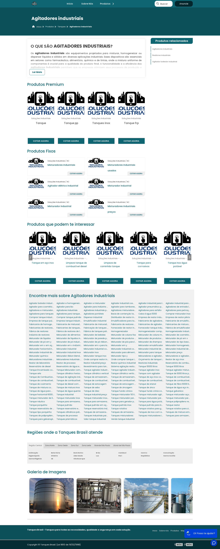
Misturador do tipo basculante (180, 341)
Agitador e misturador (94, 303)
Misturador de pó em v (177, 338)
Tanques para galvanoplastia (43, 419)
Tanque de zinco (146, 387)
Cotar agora (41, 141)
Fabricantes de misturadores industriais (185, 324)
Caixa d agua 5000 (147, 313)
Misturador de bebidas (95, 334)
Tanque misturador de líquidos (44, 398)
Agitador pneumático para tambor (155, 306)
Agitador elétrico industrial (63, 185)
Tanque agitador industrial (97, 370)
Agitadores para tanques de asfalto (74, 313)
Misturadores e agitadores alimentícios (157, 355)
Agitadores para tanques (41, 313)
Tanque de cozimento (40, 384)
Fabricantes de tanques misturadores (75, 327)
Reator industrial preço (95, 363)
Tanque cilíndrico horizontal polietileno (75, 373)
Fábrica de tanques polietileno (98, 331)
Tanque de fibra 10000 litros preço (182, 384)
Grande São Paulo (102, 445)
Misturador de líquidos (40, 338)
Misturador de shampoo (150, 341)
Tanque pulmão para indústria (153, 405)
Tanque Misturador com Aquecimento (75, 370)
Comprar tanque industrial (42, 317)
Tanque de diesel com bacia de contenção (78, 384)
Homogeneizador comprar (151, 331)
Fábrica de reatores (38, 331)
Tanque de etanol (147, 384)
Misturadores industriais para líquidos (47, 359)
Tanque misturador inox (68, 398)
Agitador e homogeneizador (70, 303)
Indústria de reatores (39, 334)
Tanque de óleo (91, 391)
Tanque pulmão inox (121, 405)
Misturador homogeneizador (179, 345)
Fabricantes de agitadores (151, 324)
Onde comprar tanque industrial (127, 359)
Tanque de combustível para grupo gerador (187, 380)
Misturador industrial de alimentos (155, 348)
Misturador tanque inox (95, 355)
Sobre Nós (87, 3)
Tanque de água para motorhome (46, 391)
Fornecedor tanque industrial (152, 327)
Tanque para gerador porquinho (127, 401)
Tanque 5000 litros (175, 366)
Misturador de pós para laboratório (128, 341)
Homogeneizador (119, 331)
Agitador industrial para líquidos (153, 303)
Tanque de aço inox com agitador (155, 377)
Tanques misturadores (122, 415)
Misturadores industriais (61, 165)
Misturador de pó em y (40, 341)
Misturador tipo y (119, 355)
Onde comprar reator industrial (99, 359)
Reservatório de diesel (40, 366)
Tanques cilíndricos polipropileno (73, 412)
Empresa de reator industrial (152, 317)
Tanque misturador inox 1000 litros (100, 398)
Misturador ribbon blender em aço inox (75, 355)
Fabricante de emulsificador (179, 320)
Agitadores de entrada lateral (180, 306)
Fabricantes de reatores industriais (46, 327)
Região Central (35, 445)
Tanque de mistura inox (68, 387)
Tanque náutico (37, 401)
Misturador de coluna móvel (152, 334)
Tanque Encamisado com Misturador (47, 370)
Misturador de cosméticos (178, 334)
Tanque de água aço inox (178, 387)
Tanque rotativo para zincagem (181, 408)
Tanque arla (35, 373)
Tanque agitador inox (148, 370)
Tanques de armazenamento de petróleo (131, 412)
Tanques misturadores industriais (154, 415)
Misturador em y (119, 345)
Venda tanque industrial (123, 419)
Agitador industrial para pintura (181, 303)
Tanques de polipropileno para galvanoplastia (51, 415)
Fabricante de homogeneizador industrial (49, 324)
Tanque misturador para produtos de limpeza (188, 398)
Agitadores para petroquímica (180, 310)
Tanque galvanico (174, 391)
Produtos (107, 3)
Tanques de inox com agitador (153, 412)
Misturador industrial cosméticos (127, 348)
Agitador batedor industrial (164, 61)
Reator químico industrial (123, 363)
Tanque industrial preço (95, 394)
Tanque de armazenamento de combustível (133, 377)
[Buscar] (157, 3)
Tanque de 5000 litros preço (179, 373)
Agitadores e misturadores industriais (47, 310)
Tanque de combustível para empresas (130, 380)
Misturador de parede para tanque (101, 338)
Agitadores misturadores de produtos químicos (134, 310)
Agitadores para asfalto (149, 310)
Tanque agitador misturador (179, 370)
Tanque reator (173, 405)
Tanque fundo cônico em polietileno (156, 391)
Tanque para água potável (151, 401)
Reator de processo (66, 363)
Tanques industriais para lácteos (100, 415)
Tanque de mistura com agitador (45, 387)
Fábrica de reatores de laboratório (73, 331)
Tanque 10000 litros (147, 366)
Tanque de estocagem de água (127, 384)
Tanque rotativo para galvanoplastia (156, 408)
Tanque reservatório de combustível (47, 408)
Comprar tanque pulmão (69, 317)
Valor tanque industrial (95, 419)
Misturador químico (38, 355)
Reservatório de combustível (180, 363)
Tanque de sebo (92, 387)
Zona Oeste (62, 445)
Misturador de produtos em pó (126, 338)
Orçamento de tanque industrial (154, 359)
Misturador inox (91, 352)
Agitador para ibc (65, 306)
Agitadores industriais (162, 49)
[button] (189, 257)
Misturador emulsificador (150, 345)
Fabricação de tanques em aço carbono (104, 327)
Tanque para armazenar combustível (75, 401)
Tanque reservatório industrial (98, 408)
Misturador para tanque (150, 352)
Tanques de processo (67, 415)
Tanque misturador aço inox (179, 394)
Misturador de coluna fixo (123, 334)
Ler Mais (37, 72)
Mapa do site (187, 530)
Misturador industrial (119, 185)
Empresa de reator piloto (178, 317)
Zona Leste (86, 445)
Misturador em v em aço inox (43, 345)
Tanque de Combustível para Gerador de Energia (53, 377)
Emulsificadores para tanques (125, 320)
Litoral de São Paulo (121, 445)
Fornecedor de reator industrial (126, 327)
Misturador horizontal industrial (44, 348)
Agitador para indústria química (99, 306)
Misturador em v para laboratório (100, 345)
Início (70, 3)
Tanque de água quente (69, 391)
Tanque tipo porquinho (40, 412)
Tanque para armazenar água (98, 401)
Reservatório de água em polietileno (74, 366)
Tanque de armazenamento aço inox (102, 377)
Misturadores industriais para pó (72, 359)
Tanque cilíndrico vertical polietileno (129, 373)
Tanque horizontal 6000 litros (43, 394)
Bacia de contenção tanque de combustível (133, 313)
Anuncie (183, 3)
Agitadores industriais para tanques (101, 310)
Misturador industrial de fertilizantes (183, 348)
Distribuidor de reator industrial (126, 317)
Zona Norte (49, 445)
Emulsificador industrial (95, 320)
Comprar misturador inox (178, 313)
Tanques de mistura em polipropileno (184, 412)
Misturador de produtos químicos (154, 338)
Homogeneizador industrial (179, 331)
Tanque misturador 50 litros (124, 394)
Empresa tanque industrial (69, 320)
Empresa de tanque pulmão (43, 320)
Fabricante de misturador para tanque (75, 324)
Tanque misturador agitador (152, 394)
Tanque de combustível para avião (101, 380)
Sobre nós (164, 530)
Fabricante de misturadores (97, 324)
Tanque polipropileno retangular (181, 401)
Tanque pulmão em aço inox (98, 405)
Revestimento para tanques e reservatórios (105, 366)
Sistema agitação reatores (124, 366)
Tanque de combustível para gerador (156, 380)
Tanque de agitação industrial (71, 377)
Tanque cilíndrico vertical (96, 373)
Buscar (164, 3)
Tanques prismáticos (67, 419)
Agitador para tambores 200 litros (127, 306)
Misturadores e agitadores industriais (184, 355)
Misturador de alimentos (68, 334)
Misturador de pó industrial (69, 341)
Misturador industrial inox (69, 352)
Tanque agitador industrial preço (127, 370)
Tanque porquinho (38, 405)
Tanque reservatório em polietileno (74, 408)
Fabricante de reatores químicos (127, 324)
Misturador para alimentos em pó (127, 352)
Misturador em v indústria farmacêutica (76, 345)
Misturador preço (174, 352)
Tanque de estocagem (95, 384)
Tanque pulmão (64, 405)
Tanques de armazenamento (98, 412)
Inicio (155, 530)
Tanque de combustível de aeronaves (184, 377)
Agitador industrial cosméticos (126, 303)
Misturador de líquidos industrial (72, 338)
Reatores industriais (161, 55)
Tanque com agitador (149, 373)
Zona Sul (74, 445)
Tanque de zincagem (121, 387)
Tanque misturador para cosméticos (129, 398)
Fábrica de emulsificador (178, 327)
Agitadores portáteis (94, 313)
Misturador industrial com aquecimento (103, 348)
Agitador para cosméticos (42, 306)
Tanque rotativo (119, 408)
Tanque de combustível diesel (44, 380)
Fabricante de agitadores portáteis (155, 320)
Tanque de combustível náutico (72, 380)
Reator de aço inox (175, 359)
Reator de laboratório (39, 363)
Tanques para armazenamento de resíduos (187, 415)
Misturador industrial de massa (44, 352)
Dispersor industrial (93, 317)
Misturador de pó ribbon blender (99, 341)
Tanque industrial (65, 394)
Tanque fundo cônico (121, 391)
